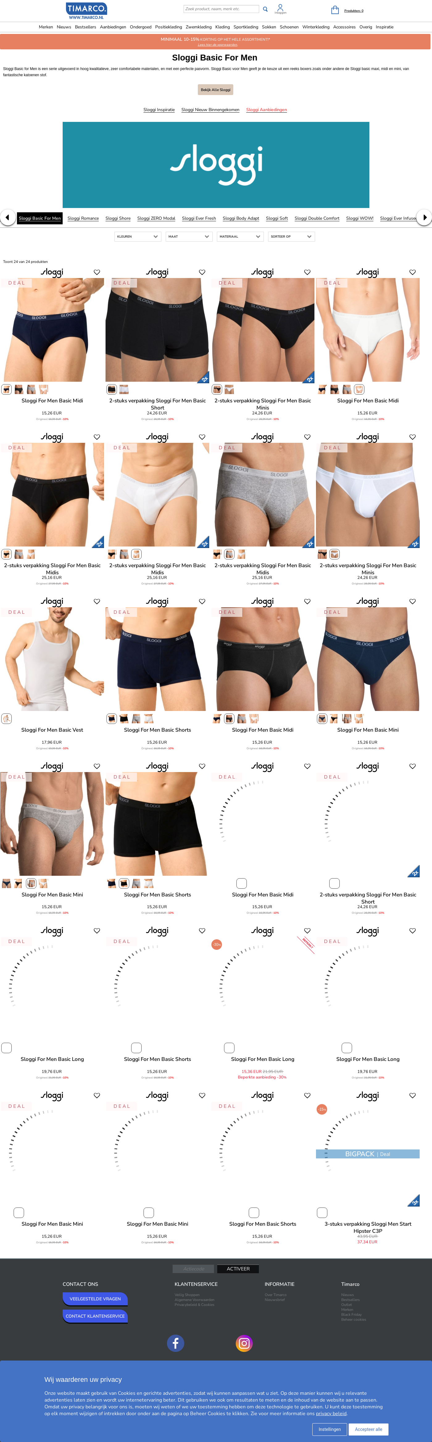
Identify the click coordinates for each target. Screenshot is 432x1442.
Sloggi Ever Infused (399, 218)
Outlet (346, 1304)
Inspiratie (384, 27)
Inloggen (280, 13)
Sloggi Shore (118, 218)
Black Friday (351, 1314)
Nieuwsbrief (275, 1299)
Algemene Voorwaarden (194, 1299)
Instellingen (330, 1429)
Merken (46, 27)
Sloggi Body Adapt (241, 218)
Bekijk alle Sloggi (216, 89)
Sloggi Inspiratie (159, 110)
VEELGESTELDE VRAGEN (95, 1299)
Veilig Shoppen (187, 1294)
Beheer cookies (353, 1319)
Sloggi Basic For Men (40, 218)
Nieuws (64, 27)
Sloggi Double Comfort (317, 218)
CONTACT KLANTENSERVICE (95, 1316)
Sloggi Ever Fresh (199, 218)
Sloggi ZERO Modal (156, 218)
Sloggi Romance (83, 218)
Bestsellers (85, 27)
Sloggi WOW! (359, 218)
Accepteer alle (368, 1429)
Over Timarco (276, 1294)
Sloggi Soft (277, 218)
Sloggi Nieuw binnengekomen (210, 110)
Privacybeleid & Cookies (194, 1304)
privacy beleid (331, 1413)
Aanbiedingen (113, 27)
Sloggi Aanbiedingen (266, 110)
